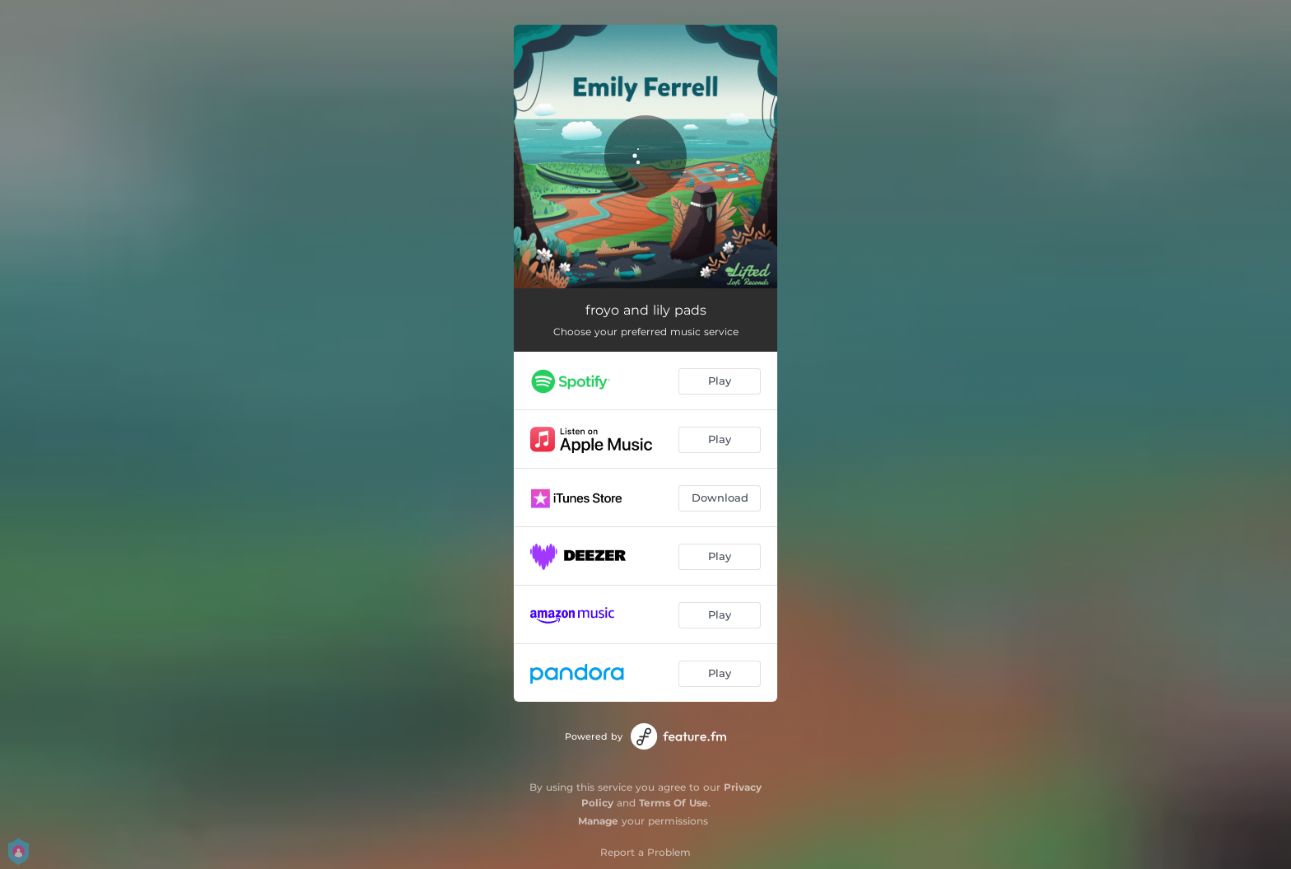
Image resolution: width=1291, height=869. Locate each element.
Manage (598, 821)
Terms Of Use (673, 803)
